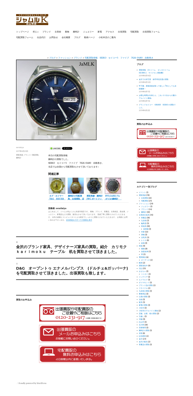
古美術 (58, 31)
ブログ (77, 37)
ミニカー (144, 274)
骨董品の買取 (144, 344)
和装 (140, 246)
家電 (100, 31)
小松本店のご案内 (107, 37)
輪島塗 (143, 223)
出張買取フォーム (151, 31)
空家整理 (142, 327)
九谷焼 (143, 220)
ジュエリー (88, 31)
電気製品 (142, 257)
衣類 (140, 333)
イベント (142, 192)
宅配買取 (134, 31)
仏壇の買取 (143, 296)
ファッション (144, 203)
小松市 (141, 308)
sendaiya (20, 147)
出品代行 (41, 37)
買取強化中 (143, 265)
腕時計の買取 (144, 330)
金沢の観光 (143, 342)
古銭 (140, 299)
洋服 (140, 319)
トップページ (22, 31)
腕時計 (76, 31)
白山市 (141, 322)
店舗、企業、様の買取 (147, 313)
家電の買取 (143, 305)
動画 (140, 263)
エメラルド (143, 280)
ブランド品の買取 (146, 285)
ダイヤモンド (144, 282)
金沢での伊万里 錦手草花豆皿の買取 (153, 79)
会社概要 (66, 37)
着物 (67, 31)
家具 (140, 302)
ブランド (46, 31)
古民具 (143, 237)
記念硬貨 (142, 336)
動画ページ (89, 37)
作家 (143, 232)
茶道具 (143, 226)
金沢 (140, 339)
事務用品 (142, 294)
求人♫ (36, 31)
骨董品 (143, 218)
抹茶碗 (146, 229)
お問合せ (53, 37)
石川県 (141, 325)
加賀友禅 (144, 251)
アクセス (110, 31)
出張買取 (122, 31)
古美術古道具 (144, 215)
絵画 (143, 243)
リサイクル (143, 288)
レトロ (143, 240)
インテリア (143, 277)
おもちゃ (142, 271)
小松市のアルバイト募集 (148, 311)
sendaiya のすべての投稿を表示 (79, 220)
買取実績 (19, 155)
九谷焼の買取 (144, 291)
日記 (140, 268)
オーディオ (145, 260)
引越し (141, 316)
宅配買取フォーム (24, 37)
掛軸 (143, 234)
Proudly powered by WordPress (32, 383)
